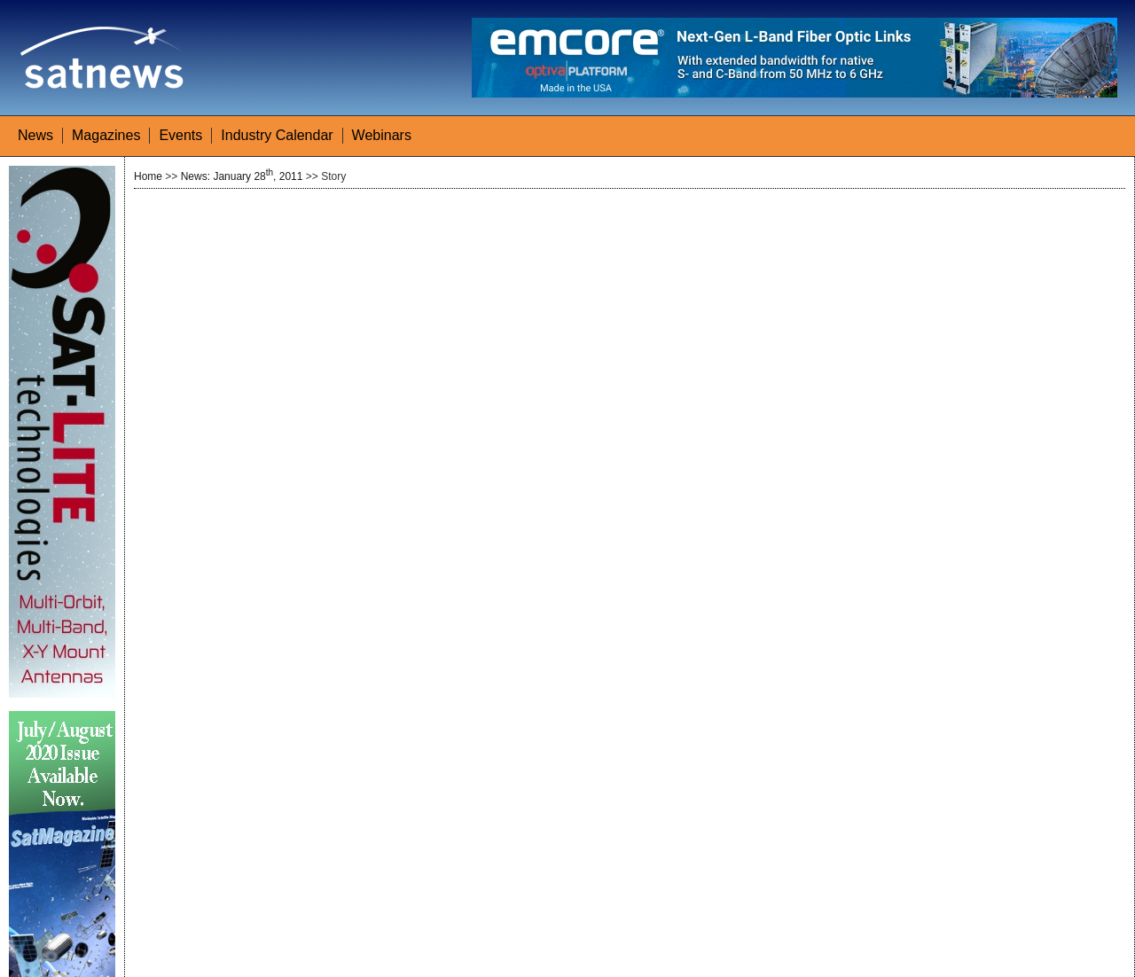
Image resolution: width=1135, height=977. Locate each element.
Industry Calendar (277, 135)
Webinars (381, 135)
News (35, 135)
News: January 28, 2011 (242, 176)
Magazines (106, 135)
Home (148, 176)
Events (180, 135)
